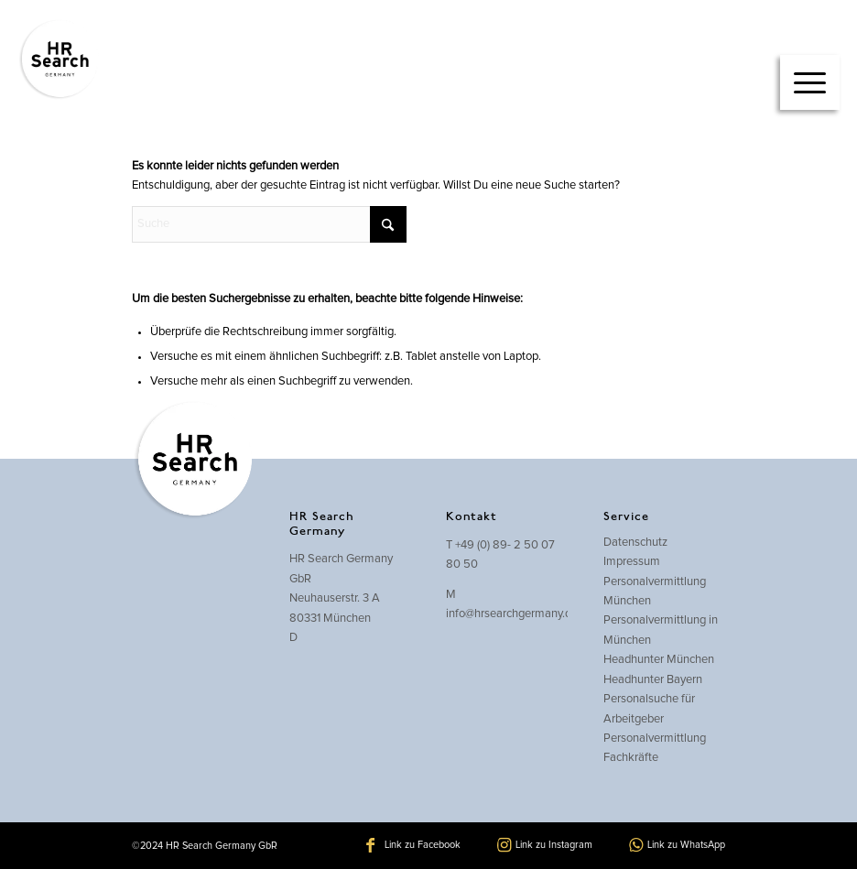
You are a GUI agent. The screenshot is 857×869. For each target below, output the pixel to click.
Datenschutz (635, 543)
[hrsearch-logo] (58, 59)
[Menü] (810, 82)
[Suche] (269, 224)
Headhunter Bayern (652, 680)
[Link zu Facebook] (413, 845)
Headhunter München (658, 660)
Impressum (631, 562)
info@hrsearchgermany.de (512, 614)
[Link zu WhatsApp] (677, 845)
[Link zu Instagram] (544, 845)
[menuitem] (810, 64)
